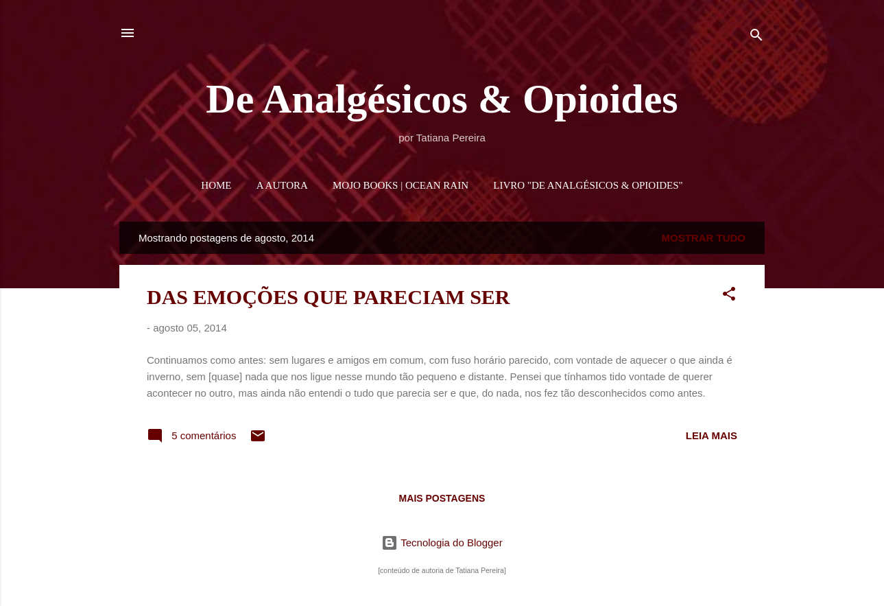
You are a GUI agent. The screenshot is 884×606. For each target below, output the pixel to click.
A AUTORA (282, 185)
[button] (729, 296)
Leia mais (711, 435)
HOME (216, 185)
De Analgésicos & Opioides (442, 98)
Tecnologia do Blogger (441, 542)
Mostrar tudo (704, 238)
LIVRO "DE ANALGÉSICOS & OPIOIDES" (587, 185)
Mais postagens (442, 498)
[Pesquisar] (756, 37)
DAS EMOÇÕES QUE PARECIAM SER (328, 296)
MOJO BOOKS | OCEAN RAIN (400, 185)
